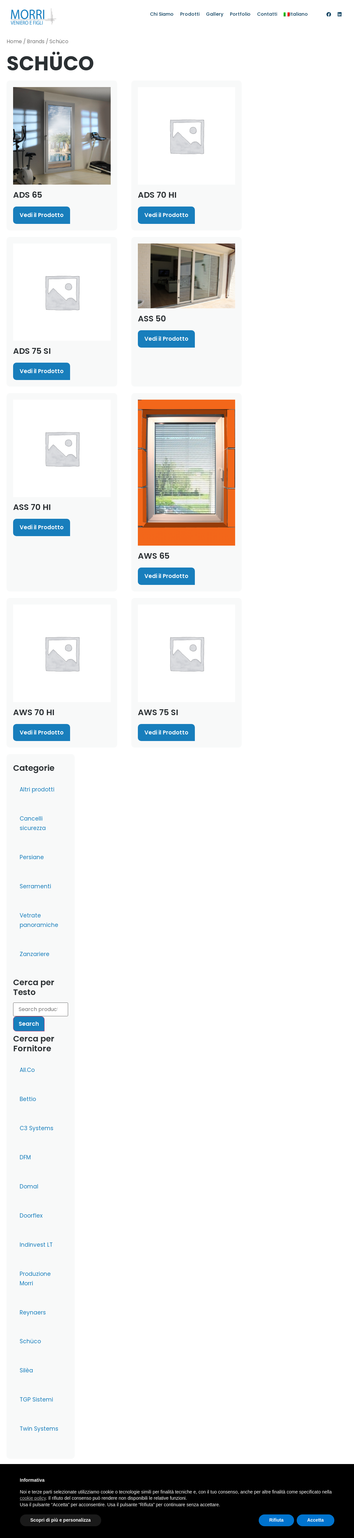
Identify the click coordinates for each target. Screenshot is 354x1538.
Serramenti (35, 886)
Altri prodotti (37, 789)
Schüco (30, 1341)
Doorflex (31, 1216)
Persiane (32, 857)
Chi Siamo (162, 14)
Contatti (267, 14)
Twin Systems (39, 1429)
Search (29, 1024)
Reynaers (33, 1312)
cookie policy (33, 1498)
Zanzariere (34, 954)
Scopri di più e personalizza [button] (60, 1520)
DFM (25, 1157)
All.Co (27, 1070)
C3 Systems (36, 1128)
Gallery (214, 14)
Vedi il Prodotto (42, 215)
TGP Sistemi (36, 1399)
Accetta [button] (315, 1520)
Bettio (28, 1099)
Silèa (26, 1370)
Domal (29, 1186)
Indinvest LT (36, 1245)
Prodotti (189, 14)
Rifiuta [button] (276, 1520)
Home (14, 41)
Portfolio (240, 14)
